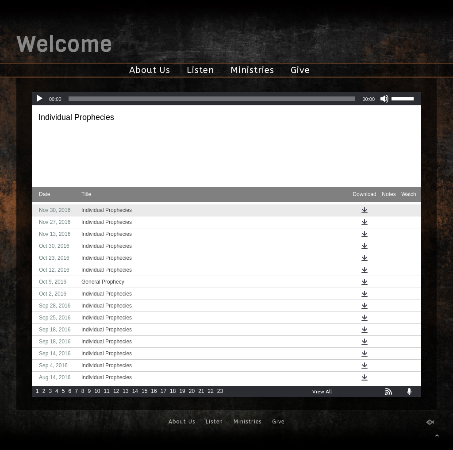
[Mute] (384, 98)
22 (211, 391)
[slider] (212, 98)
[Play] (39, 98)
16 (154, 391)
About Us (149, 70)
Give (300, 70)
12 (116, 391)
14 (135, 391)
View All (322, 391)
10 (97, 391)
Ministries (252, 70)
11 (107, 391)
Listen (200, 70)
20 (192, 391)
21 (201, 391)
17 (163, 391)
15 (144, 391)
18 (173, 391)
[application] (226, 98)
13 (125, 391)
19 (182, 391)
